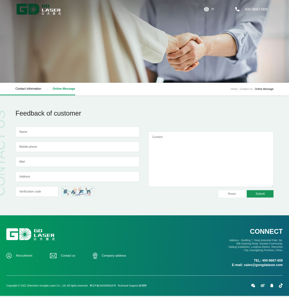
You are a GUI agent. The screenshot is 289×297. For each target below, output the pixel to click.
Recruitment (23, 257)
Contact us (67, 256)
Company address (114, 257)
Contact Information (31, 89)
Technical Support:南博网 (131, 286)
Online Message (67, 92)
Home (234, 89)
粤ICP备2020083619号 (103, 286)
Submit (260, 213)
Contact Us (247, 89)
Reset (232, 213)
